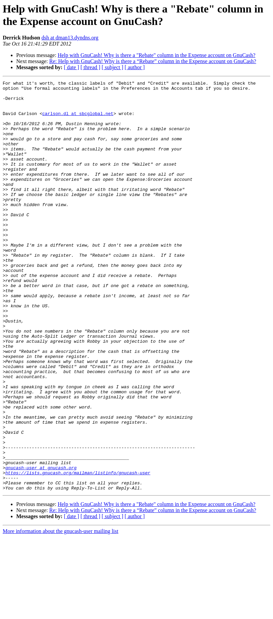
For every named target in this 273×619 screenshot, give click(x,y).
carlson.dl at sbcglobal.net (78, 120)
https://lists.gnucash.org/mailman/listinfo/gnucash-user (77, 551)
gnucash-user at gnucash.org (41, 545)
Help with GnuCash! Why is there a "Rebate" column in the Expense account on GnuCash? (156, 55)
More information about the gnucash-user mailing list (60, 613)
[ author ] (135, 67)
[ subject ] (112, 67)
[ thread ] (90, 67)
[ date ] (71, 67)
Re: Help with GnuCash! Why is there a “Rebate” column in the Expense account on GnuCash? (152, 61)
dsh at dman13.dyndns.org (70, 37)
